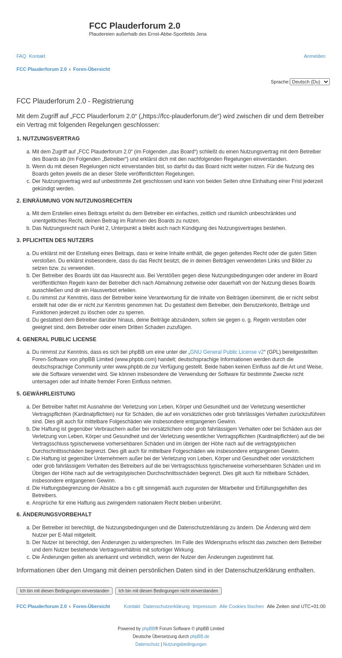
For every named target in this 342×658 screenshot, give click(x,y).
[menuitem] (21, 56)
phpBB (148, 628)
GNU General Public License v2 (227, 352)
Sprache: (280, 81)
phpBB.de (199, 636)
